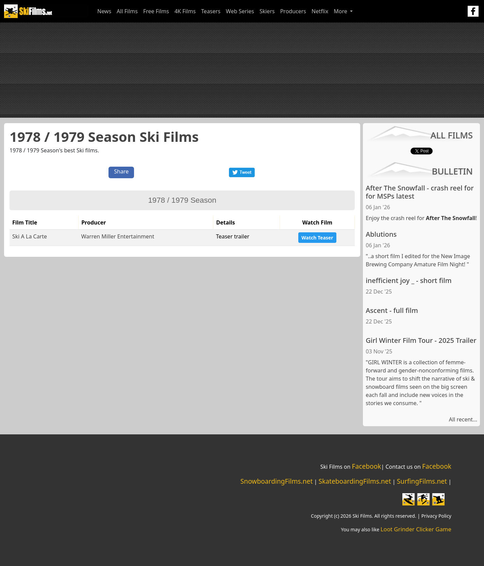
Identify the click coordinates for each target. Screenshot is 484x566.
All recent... (463, 419)
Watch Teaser (317, 237)
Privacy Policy (436, 516)
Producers (293, 11)
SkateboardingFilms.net (354, 481)
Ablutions (381, 234)
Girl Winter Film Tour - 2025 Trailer (421, 340)
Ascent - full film (392, 310)
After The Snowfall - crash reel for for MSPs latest (419, 192)
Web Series (240, 11)
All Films (127, 11)
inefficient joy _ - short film (408, 280)
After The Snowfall (450, 218)
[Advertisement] (242, 70)
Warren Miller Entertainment (117, 236)
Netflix (320, 11)
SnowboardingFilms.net (276, 481)
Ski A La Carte (29, 236)
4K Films (185, 11)
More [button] (341, 11)
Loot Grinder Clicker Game (416, 529)
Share (121, 171)
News (104, 11)
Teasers (210, 11)
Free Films (156, 11)
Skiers (267, 11)
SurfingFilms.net (422, 481)
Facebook (366, 466)
